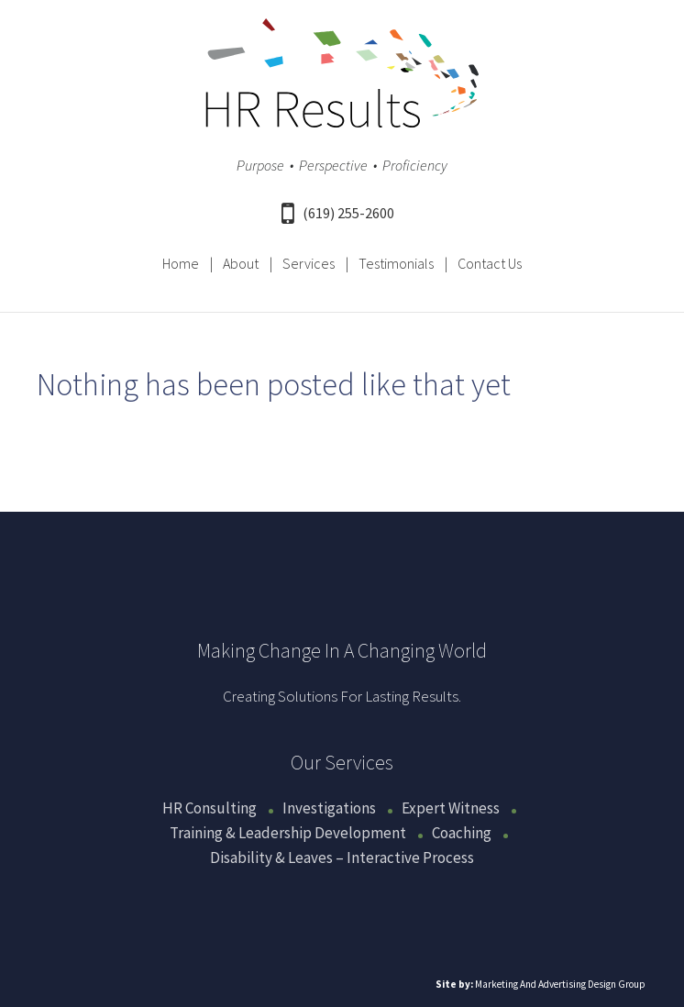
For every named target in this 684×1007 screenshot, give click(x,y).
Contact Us (490, 263)
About (241, 263)
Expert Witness (451, 808)
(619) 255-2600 (337, 213)
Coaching (461, 833)
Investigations (329, 808)
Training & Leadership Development (288, 833)
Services (308, 263)
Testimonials (396, 263)
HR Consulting (209, 808)
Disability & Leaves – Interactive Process (342, 857)
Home (180, 263)
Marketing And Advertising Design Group (560, 984)
